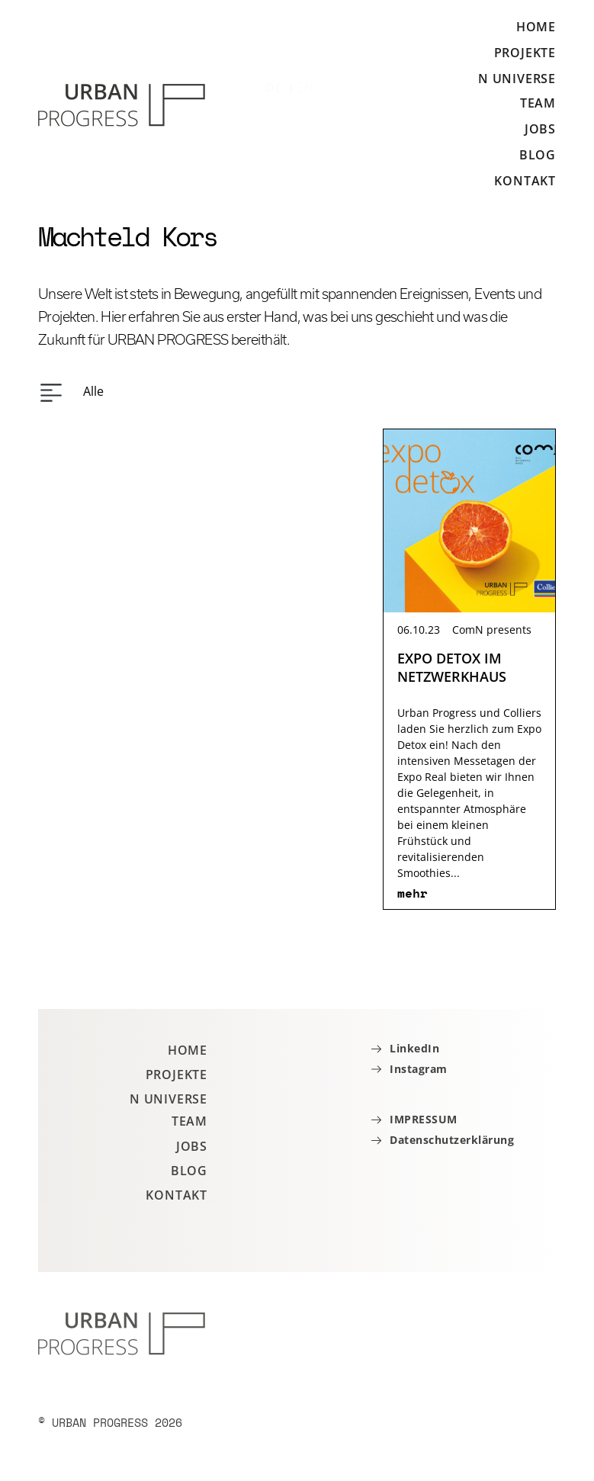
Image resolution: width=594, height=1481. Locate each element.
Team (538, 103)
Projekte (525, 52)
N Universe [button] (517, 78)
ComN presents (491, 629)
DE (274, 87)
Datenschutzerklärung (452, 1140)
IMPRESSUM (424, 1119)
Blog (537, 154)
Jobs (540, 128)
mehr (412, 893)
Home (536, 27)
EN (306, 87)
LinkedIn (414, 1048)
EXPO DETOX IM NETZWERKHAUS (451, 667)
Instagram (419, 1069)
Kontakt (525, 180)
